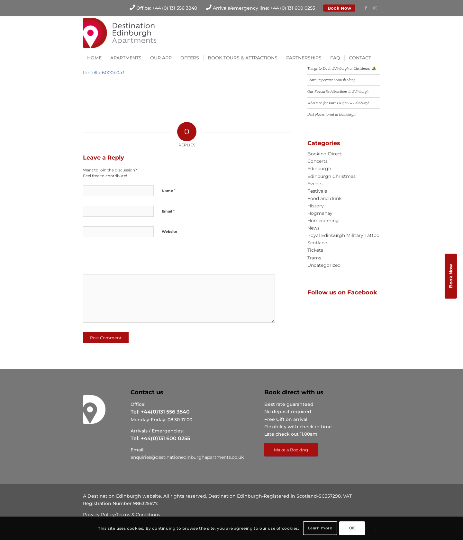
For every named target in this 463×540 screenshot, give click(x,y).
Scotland (317, 243)
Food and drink (324, 198)
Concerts (317, 161)
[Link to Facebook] (365, 8)
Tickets (315, 250)
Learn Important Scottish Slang (331, 80)
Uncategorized (323, 265)
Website (169, 231)
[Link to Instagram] (375, 8)
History (315, 206)
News (313, 228)
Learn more (320, 528)
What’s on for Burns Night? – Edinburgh (338, 103)
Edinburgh (319, 168)
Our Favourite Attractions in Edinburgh (337, 91)
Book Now (339, 8)
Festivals (317, 191)
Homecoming (323, 220)
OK (352, 528)
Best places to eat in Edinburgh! (332, 114)
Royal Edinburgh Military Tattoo (343, 235)
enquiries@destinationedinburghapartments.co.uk (187, 457)
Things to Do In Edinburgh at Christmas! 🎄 (341, 68)
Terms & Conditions (138, 515)
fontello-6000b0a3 (103, 72)
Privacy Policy (99, 515)
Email (168, 210)
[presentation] (127, 258)
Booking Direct (324, 154)
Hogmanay (319, 213)
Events (314, 184)
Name (169, 190)
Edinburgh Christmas (331, 176)
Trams (314, 258)
